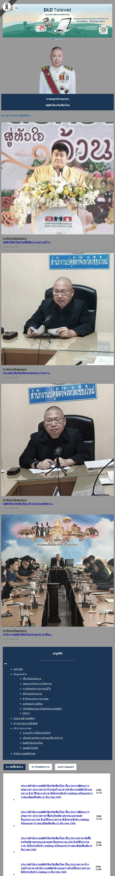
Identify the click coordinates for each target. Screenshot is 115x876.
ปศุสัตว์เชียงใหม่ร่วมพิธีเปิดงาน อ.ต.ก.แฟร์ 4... (27, 242)
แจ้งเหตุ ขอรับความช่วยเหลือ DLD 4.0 (43, 738)
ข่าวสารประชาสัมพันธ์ (25, 723)
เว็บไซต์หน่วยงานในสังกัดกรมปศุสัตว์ (42, 708)
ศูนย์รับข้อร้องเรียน (33, 743)
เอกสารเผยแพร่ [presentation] (66, 767)
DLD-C (26, 713)
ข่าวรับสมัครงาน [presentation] (40, 767)
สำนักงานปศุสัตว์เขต (24, 753)
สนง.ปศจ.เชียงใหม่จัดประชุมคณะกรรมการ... (27, 372)
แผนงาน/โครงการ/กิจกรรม (37, 683)
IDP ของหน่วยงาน (32, 693)
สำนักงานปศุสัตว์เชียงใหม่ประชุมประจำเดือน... (27, 634)
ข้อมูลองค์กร (20, 674)
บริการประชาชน (22, 728)
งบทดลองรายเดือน (33, 703)
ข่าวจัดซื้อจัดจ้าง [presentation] (14, 767)
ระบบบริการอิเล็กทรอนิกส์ (36, 733)
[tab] (14, 767)
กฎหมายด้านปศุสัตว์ (24, 718)
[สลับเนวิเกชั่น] (5, 663)
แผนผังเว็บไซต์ (30, 748)
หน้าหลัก (18, 669)
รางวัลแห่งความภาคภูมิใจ (37, 688)
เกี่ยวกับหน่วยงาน (32, 678)
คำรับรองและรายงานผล (35, 698)
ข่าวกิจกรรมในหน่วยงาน (14, 238)
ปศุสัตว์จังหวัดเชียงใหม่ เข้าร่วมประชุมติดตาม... (28, 502)
